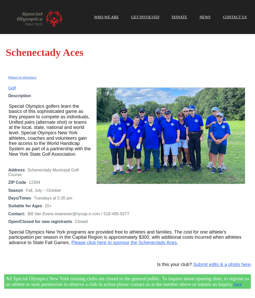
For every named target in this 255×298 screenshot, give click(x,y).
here (238, 284)
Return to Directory (22, 77)
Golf (12, 88)
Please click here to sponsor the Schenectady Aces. (124, 242)
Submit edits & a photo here (222, 264)
